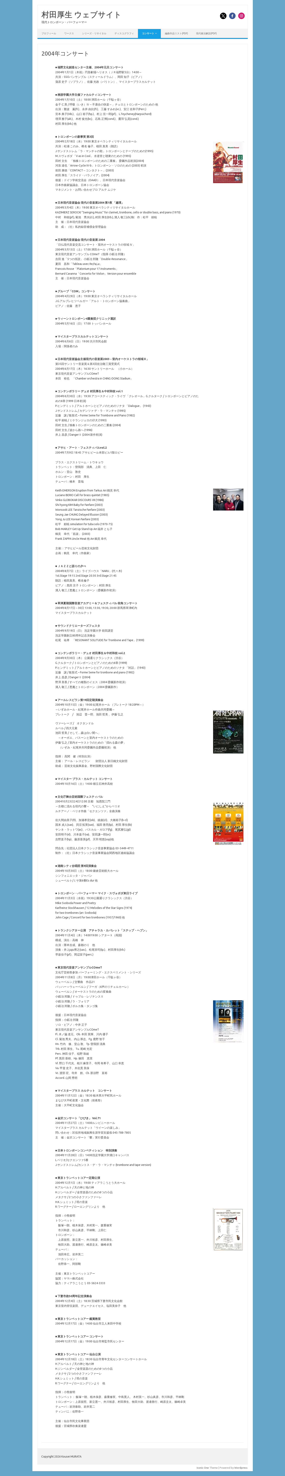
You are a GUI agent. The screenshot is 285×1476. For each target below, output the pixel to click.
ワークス (69, 33)
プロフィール (49, 33)
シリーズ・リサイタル (94, 33)
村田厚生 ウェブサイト (82, 14)
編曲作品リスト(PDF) (176, 33)
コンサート (148, 33)
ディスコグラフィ (124, 33)
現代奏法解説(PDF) (206, 33)
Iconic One (203, 1467)
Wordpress (241, 1467)
